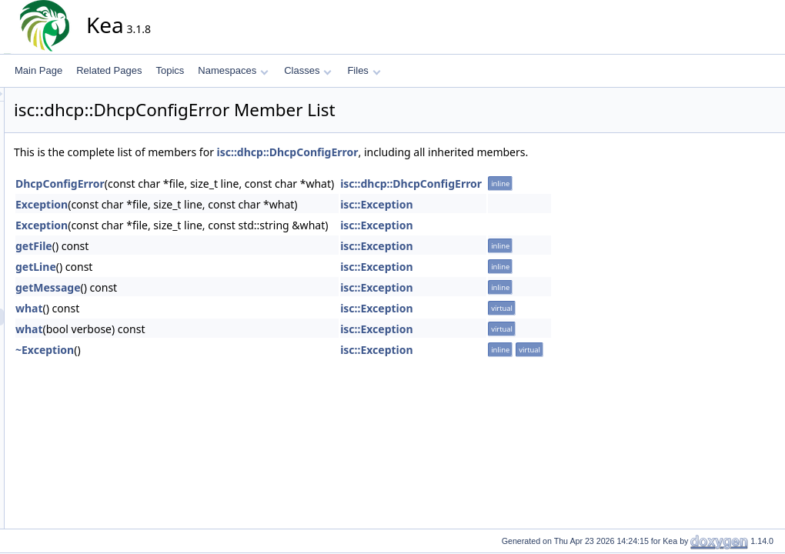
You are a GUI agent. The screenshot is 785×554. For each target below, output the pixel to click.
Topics (169, 70)
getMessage (186, 287)
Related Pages (109, 70)
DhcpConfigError (198, 183)
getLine (174, 266)
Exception (180, 204)
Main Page (38, 70)
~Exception (183, 349)
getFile (172, 246)
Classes (308, 70)
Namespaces (233, 70)
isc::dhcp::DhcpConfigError (426, 152)
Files (363, 70)
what (168, 308)
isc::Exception (515, 204)
